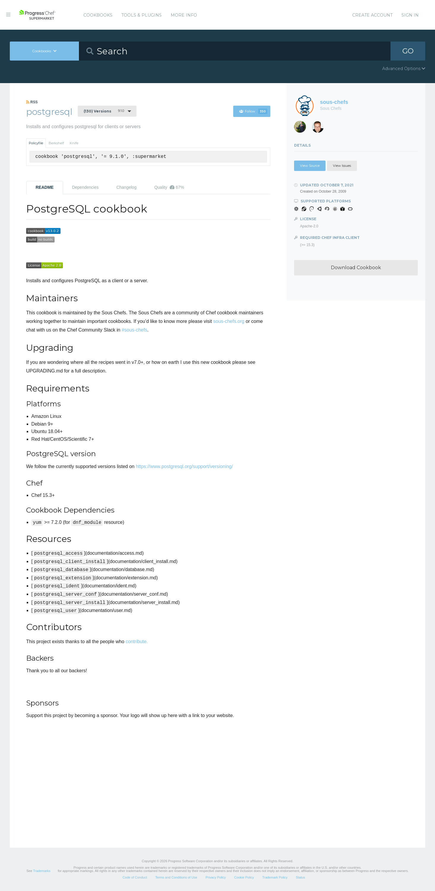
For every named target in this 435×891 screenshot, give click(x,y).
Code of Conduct (135, 877)
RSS (32, 102)
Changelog (126, 187)
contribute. (137, 641)
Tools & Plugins (141, 15)
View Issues (342, 166)
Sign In (410, 15)
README (45, 187)
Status (300, 877)
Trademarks (41, 871)
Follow (253, 111)
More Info (184, 15)
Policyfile (36, 143)
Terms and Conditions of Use (176, 877)
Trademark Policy (275, 877)
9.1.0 (104, 111)
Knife (74, 143)
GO (408, 51)
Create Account (372, 15)
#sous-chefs (134, 329)
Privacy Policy (216, 877)
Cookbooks (97, 15)
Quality (169, 187)
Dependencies (85, 187)
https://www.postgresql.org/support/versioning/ (184, 466)
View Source (310, 166)
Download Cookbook (356, 267)
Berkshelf (56, 143)
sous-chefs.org (229, 321)
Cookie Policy (244, 877)
